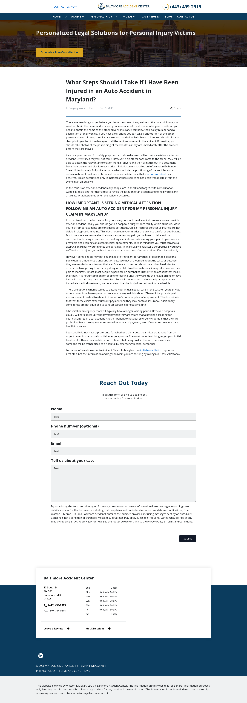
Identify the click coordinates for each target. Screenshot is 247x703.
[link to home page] (123, 7)
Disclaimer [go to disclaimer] (98, 665)
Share (175, 108)
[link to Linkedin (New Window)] (40, 655)
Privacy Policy (45, 671)
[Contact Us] (185, 16)
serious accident (156, 174)
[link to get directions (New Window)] (62, 594)
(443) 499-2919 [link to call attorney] (55, 605)
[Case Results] (151, 16)
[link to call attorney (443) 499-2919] (182, 6)
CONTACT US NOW (65, 6)
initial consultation (151, 350)
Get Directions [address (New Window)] (98, 628)
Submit (188, 538)
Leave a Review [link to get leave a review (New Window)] (57, 628)
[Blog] (168, 16)
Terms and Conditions (74, 671)
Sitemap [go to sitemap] (82, 665)
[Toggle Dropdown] (84, 17)
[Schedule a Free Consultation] (59, 52)
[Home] (57, 16)
